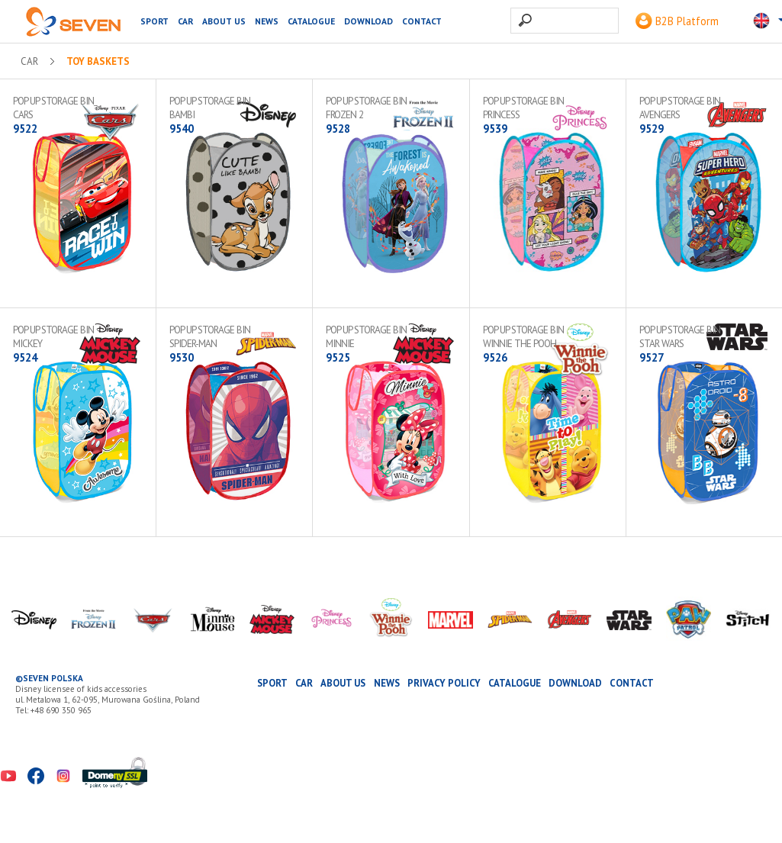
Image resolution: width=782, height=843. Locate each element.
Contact (422, 21)
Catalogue (311, 21)
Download (368, 21)
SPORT (154, 21)
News (266, 21)
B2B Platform (677, 21)
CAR (185, 21)
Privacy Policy (444, 683)
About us (224, 21)
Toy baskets (98, 62)
